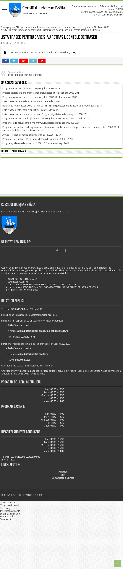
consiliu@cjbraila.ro (19, 315)
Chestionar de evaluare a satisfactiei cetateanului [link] (27, 365)
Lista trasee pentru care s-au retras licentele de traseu (71, 30)
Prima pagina (8, 27)
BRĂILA (61, 177)
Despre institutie (26, 27)
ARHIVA (98, 27)
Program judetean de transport (24, 30)
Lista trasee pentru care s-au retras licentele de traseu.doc (37, 52)
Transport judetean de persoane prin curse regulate (64, 27)
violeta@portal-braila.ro (44, 315)
